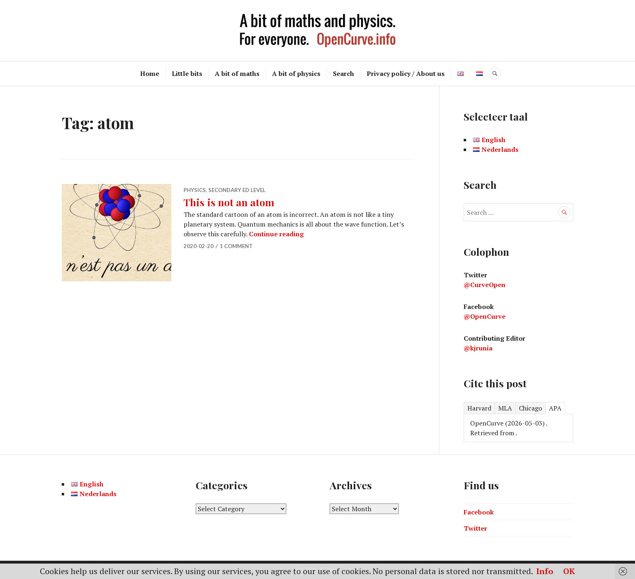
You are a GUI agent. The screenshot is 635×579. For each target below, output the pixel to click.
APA (555, 408)
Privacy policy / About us (406, 73)
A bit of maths (237, 73)
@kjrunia (478, 348)
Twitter (475, 528)
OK (569, 571)
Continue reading (276, 233)
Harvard (479, 408)
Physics (195, 190)
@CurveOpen (484, 284)
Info (544, 571)
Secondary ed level (237, 190)
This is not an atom (229, 202)
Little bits (187, 73)
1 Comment (236, 246)
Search (343, 73)
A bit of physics (296, 73)
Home (149, 73)
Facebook (479, 512)
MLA (505, 408)
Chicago (530, 408)
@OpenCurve (484, 316)
